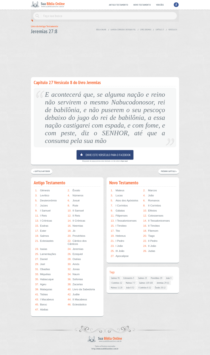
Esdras (41, 225)
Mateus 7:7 (130, 282)
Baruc (41, 304)
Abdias (41, 309)
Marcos (150, 190)
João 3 (169, 278)
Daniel (41, 259)
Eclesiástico (77, 304)
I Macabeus (44, 299)
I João (117, 246)
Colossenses (153, 215)
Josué (74, 200)
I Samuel (43, 210)
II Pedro (150, 240)
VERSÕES (160, 4)
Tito (115, 230)
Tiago (149, 235)
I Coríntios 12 (116, 282)
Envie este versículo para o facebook (105, 155)
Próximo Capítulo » (169, 171)
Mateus (117, 190)
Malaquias (43, 289)
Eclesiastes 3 (128, 278)
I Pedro (117, 240)
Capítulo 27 (160, 29)
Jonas (74, 269)
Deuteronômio (46, 200)
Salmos (42, 235)
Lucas (117, 195)
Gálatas (118, 210)
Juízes (41, 205)
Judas (149, 251)
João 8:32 (130, 287)
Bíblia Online (101, 29)
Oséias (74, 259)
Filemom (150, 230)
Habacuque (44, 279)
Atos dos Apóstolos (124, 200)
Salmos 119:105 (146, 282)
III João (117, 251)
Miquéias (43, 274)
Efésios (150, 210)
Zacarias (75, 284)
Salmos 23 (142, 278)
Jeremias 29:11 (163, 282)
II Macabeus (77, 299)
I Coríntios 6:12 (144, 287)
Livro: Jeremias (145, 29)
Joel (40, 264)
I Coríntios (119, 205)
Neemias (75, 225)
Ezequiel (75, 254)
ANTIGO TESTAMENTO (118, 4)
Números (75, 195)
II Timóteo (151, 225)
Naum (74, 274)
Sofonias (75, 279)
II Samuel (76, 210)
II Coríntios (152, 205)
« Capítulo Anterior (41, 171)
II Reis (74, 215)
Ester (40, 230)
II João (149, 246)
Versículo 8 (172, 29)
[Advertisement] (105, 54)
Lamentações (45, 254)
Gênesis (42, 190)
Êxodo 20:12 (160, 287)
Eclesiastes (44, 240)
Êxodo (74, 190)
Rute (73, 205)
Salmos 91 (115, 278)
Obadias (42, 269)
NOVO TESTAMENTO (142, 4)
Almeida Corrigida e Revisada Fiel (123, 29)
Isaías (41, 249)
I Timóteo (119, 225)
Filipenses (119, 215)
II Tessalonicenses (156, 220)
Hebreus (118, 235)
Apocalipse (120, 256)
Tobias (41, 294)
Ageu (40, 284)
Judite (74, 294)
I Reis (41, 215)
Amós (73, 264)
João (148, 195)
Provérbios (76, 235)
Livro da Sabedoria (81, 289)
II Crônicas (76, 220)
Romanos (151, 200)
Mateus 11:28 (117, 287)
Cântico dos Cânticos (77, 242)
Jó (71, 230)
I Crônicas (43, 220)
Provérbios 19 (156, 278)
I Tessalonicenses (124, 220)
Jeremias (75, 249)
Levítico (42, 195)
